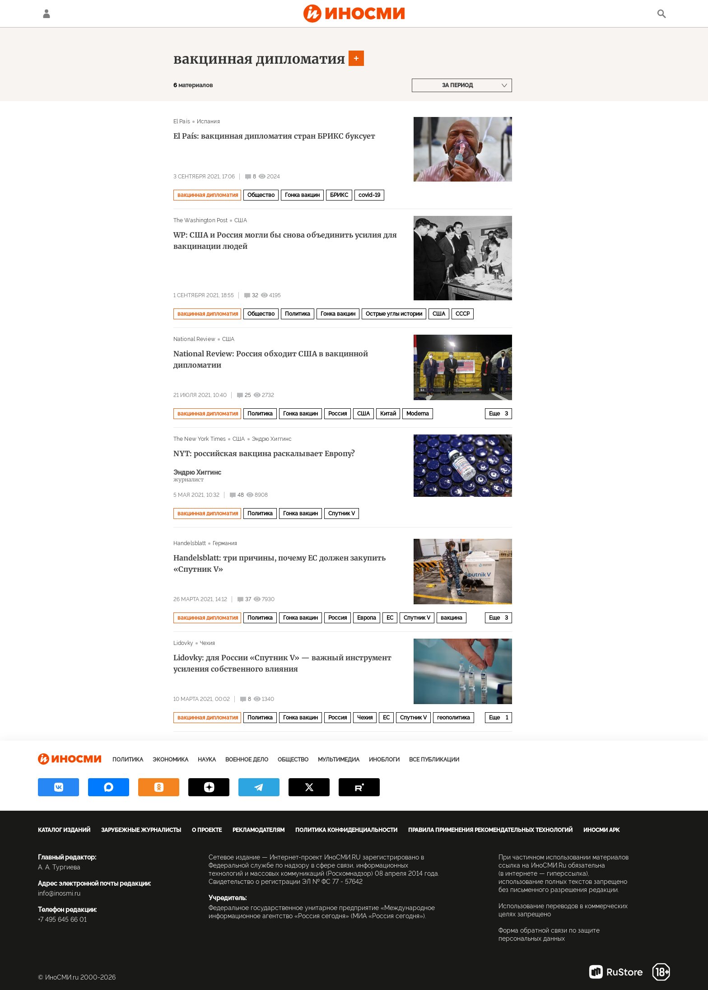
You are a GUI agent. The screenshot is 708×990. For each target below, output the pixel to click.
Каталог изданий (64, 830)
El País (181, 121)
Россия (337, 414)
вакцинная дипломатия (259, 58)
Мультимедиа (338, 759)
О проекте (207, 830)
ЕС (390, 618)
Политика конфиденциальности (346, 830)
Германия (225, 543)
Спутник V (341, 513)
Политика (297, 314)
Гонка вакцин (302, 195)
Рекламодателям (258, 830)
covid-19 (369, 195)
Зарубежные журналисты (141, 830)
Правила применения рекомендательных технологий (490, 830)
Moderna (417, 414)
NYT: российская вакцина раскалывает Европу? (264, 453)
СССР (463, 314)
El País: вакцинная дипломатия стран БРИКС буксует (274, 135)
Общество (261, 195)
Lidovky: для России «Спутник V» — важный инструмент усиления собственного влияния (282, 663)
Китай (388, 414)
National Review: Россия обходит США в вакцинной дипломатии (270, 359)
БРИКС (339, 195)
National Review (194, 339)
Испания (208, 121)
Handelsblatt (189, 543)
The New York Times (199, 439)
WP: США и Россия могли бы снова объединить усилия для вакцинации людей (285, 240)
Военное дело (246, 759)
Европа (366, 618)
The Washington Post (200, 220)
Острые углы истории (394, 314)
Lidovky (183, 643)
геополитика (453, 717)
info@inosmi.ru (59, 893)
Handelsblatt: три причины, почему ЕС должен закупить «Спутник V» (279, 563)
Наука (207, 759)
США (240, 220)
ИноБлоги (384, 759)
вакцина (451, 618)
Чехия (207, 643)
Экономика (170, 759)
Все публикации (434, 759)
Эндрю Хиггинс (272, 439)
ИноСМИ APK (601, 830)
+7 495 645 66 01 (62, 919)
